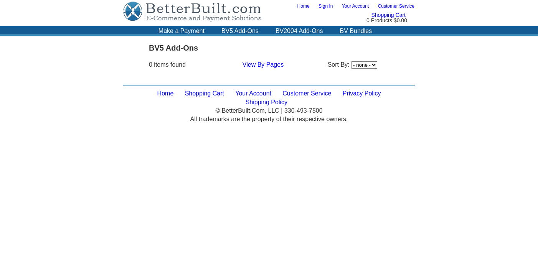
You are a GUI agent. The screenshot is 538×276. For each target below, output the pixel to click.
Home (303, 6)
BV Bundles (356, 31)
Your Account (355, 6)
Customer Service (396, 6)
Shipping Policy (266, 102)
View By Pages (263, 64)
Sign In (326, 6)
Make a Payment (181, 31)
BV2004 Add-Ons (299, 31)
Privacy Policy (362, 93)
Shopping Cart (388, 15)
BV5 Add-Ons (240, 31)
